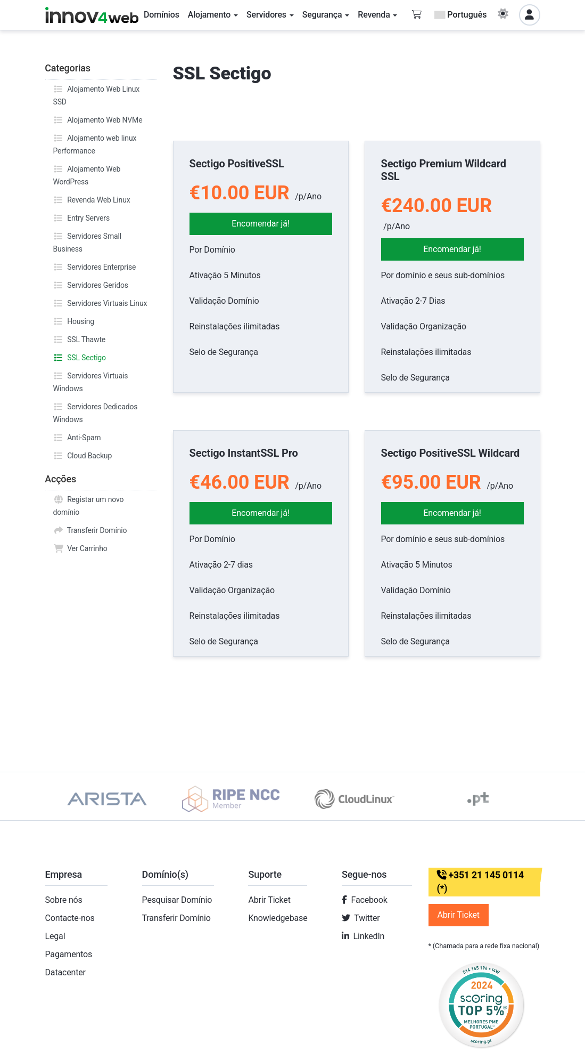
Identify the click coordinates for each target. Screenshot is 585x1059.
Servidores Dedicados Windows (95, 412)
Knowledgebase (277, 918)
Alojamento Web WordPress (87, 174)
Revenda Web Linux (91, 199)
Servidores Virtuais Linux (100, 303)
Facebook (369, 900)
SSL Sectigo (79, 357)
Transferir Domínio (90, 530)
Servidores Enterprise (94, 267)
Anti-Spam (77, 437)
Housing (73, 321)
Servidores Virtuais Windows (90, 381)
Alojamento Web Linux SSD (96, 94)
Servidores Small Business (87, 241)
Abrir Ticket (269, 900)
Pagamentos (69, 954)
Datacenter (65, 972)
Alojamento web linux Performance (95, 143)
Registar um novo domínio (88, 504)
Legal (55, 936)
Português (460, 15)
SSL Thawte (79, 339)
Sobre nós (64, 900)
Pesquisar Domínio (177, 900)
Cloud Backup (82, 455)
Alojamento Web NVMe (98, 120)
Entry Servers (81, 218)
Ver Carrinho (80, 548)
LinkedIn (369, 936)
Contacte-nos (70, 918)
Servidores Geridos (90, 285)
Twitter (367, 918)
